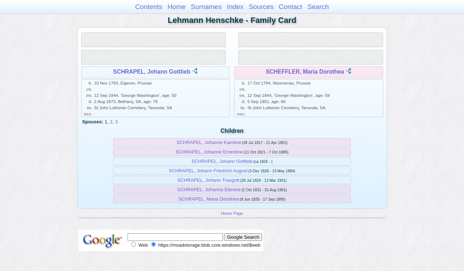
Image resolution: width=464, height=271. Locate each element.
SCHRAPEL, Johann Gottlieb (151, 72)
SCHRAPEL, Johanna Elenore (209, 189)
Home (176, 7)
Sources (261, 7)
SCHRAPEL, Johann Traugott (208, 180)
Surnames (206, 7)
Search (318, 7)
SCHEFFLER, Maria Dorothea (305, 72)
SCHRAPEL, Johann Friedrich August (208, 170)
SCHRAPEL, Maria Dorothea (208, 199)
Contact (290, 7)
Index (235, 7)
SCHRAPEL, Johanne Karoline (209, 142)
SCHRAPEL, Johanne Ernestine (209, 152)
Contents (148, 7)
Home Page (232, 213)
